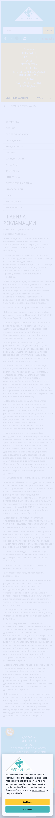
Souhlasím (27, 802)
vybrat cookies (38, 790)
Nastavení (27, 809)
